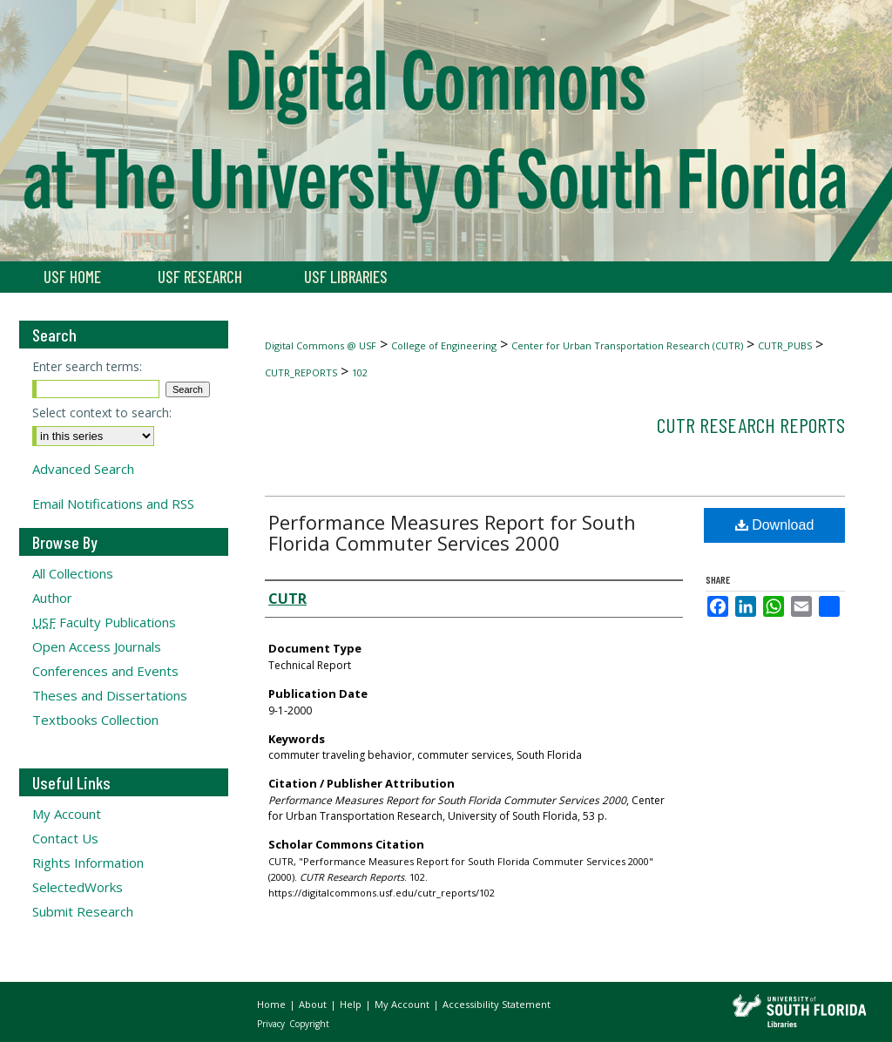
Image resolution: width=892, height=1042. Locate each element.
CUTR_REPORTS (301, 372)
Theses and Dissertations (109, 695)
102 (360, 372)
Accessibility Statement (497, 1004)
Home (272, 1004)
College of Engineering (444, 345)
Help (352, 1004)
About (314, 1004)
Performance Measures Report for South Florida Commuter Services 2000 (452, 532)
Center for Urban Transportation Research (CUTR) (627, 345)
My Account (66, 813)
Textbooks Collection (95, 719)
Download (774, 525)
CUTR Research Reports (751, 424)
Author (52, 597)
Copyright (309, 1024)
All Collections (72, 573)
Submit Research (82, 911)
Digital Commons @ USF (320, 345)
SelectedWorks (77, 887)
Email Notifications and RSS (113, 503)
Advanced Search (83, 468)
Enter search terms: (87, 366)
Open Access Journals (96, 646)
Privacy (272, 1024)
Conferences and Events (105, 671)
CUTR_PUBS (785, 345)
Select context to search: (102, 412)
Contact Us (65, 838)
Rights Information (88, 862)
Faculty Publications (104, 622)
